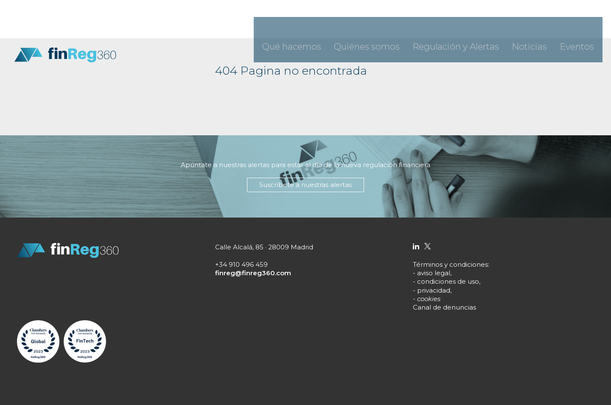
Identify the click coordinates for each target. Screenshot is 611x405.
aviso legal (433, 273)
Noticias (545, 25)
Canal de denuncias (444, 307)
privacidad (433, 290)
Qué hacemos (367, 25)
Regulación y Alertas (490, 25)
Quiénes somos (424, 25)
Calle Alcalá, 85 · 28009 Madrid (264, 247)
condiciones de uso (448, 281)
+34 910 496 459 (241, 264)
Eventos (581, 25)
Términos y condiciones (450, 264)
